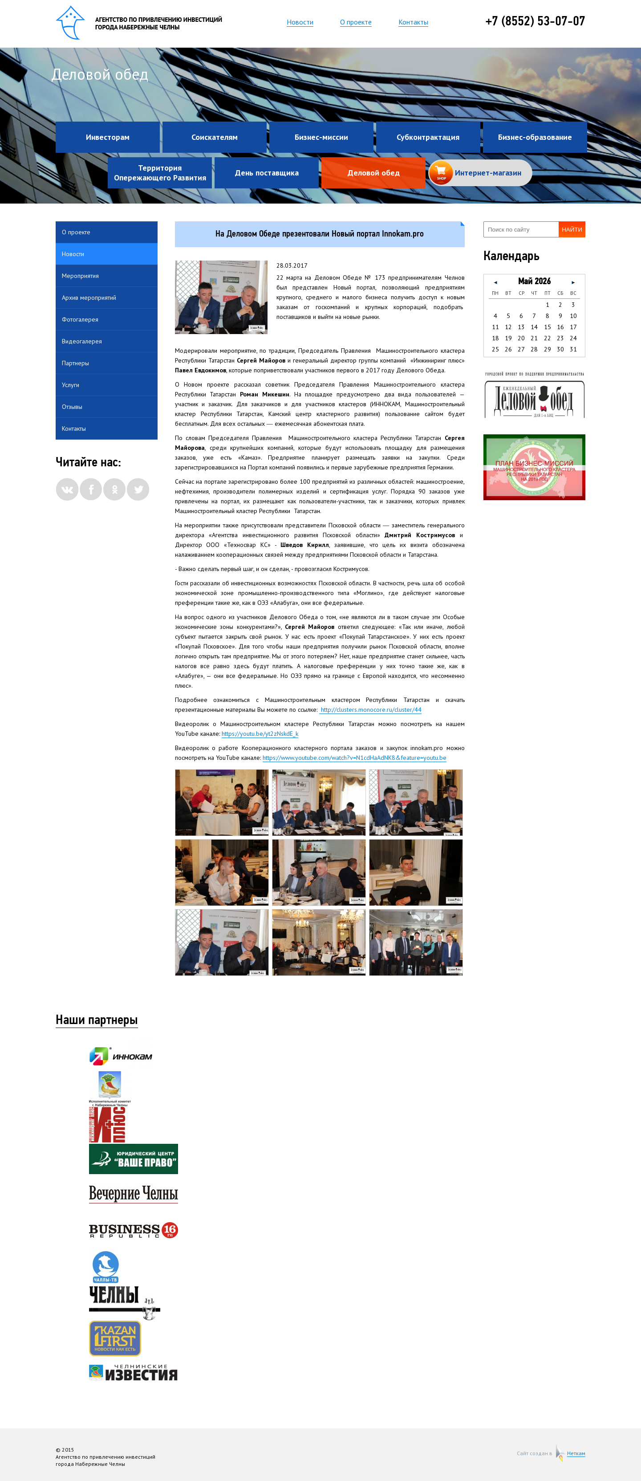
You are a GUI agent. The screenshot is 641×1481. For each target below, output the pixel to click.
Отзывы (72, 407)
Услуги (70, 385)
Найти (572, 229)
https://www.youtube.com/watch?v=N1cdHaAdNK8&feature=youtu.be (354, 758)
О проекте (356, 21)
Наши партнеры (97, 1021)
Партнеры (75, 363)
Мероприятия (80, 276)
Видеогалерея (82, 341)
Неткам (576, 1453)
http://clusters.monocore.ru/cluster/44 (370, 710)
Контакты (413, 21)
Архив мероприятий (89, 298)
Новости (300, 21)
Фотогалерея (80, 319)
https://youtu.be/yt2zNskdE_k (260, 734)
